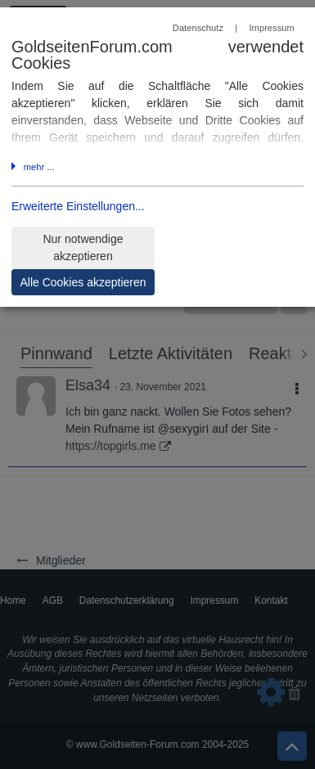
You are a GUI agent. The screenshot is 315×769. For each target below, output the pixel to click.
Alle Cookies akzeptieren (83, 282)
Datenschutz (198, 28)
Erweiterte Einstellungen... (78, 206)
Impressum (271, 28)
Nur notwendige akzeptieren (83, 247)
